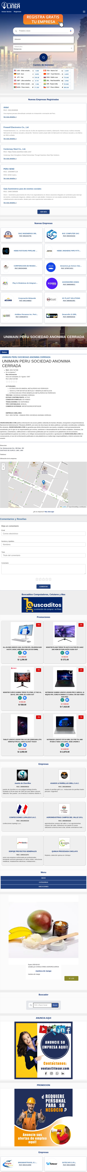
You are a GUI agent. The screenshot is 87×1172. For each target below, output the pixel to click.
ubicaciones (43, 886)
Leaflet (63, 507)
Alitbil (6, 107)
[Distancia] (43, 48)
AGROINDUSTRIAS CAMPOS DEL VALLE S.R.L (65, 817)
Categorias (43, 882)
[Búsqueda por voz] (70, 31)
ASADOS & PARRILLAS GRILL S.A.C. (64, 783)
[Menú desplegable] (84, 11)
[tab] (4, 352)
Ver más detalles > (10, 117)
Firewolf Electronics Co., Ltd (16, 127)
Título (3, 552)
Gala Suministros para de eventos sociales (22, 189)
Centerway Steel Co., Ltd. (14, 149)
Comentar (43, 586)
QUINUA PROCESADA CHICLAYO (65, 851)
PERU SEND (8, 169)
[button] (70, 31)
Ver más (43, 212)
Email (3, 530)
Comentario (5, 563)
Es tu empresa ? (11, 372)
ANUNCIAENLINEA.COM (8, 423)
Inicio (43, 878)
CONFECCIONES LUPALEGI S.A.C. (22, 817)
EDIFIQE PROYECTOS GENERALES (23, 851)
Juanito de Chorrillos (23, 783)
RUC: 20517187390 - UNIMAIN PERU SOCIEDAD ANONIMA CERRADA (28, 415)
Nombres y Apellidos (7, 541)
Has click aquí (49, 512)
